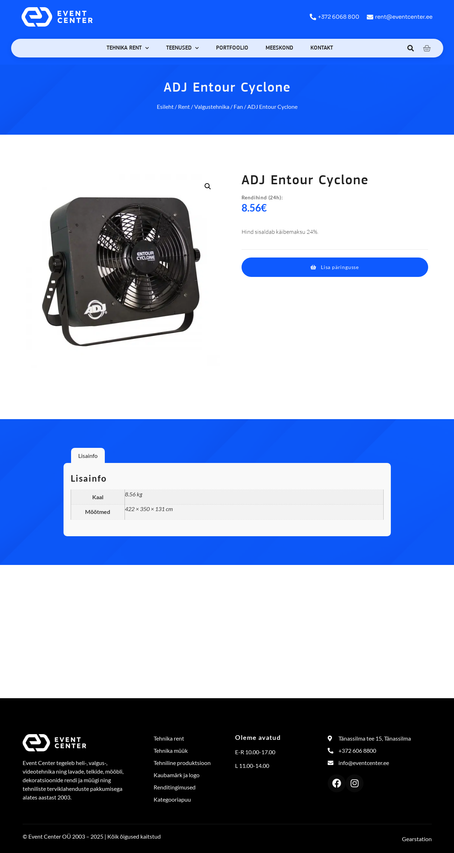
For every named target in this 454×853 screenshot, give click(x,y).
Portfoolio (232, 48)
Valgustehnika (211, 106)
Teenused (182, 48)
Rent (184, 106)
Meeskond (279, 48)
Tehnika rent (128, 48)
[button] (410, 48)
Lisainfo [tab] (88, 455)
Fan (238, 106)
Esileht (165, 106)
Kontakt (321, 48)
